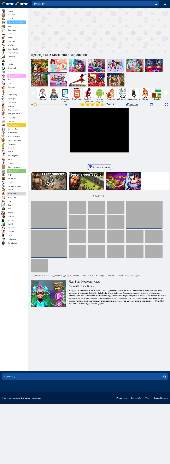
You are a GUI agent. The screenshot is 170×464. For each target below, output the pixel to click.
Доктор (66, 336)
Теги (147, 458)
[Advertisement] (65, 29)
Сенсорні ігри (87, 336)
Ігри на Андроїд (133, 336)
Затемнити (132, 104)
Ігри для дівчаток (53, 336)
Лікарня (75, 336)
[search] (156, 4)
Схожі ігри (99, 255)
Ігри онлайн (38, 336)
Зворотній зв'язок (161, 458)
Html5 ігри (100, 336)
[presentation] (33, 93)
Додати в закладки (99, 226)
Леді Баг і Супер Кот (115, 336)
